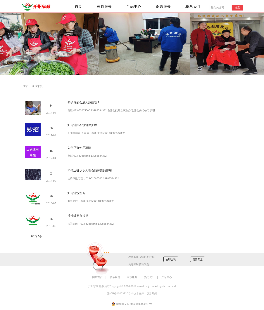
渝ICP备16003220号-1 (120, 293)
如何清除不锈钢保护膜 (82, 125)
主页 (25, 86)
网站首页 (97, 277)
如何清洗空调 (76, 193)
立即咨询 (171, 259)
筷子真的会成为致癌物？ (84, 102)
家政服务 (104, 6)
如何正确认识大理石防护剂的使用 (90, 170)
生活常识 (37, 86)
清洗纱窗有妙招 (78, 215)
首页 (78, 6)
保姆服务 (163, 6)
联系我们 (192, 6)
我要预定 (197, 259)
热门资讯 (149, 277)
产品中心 (133, 6)
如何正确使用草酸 (79, 147)
